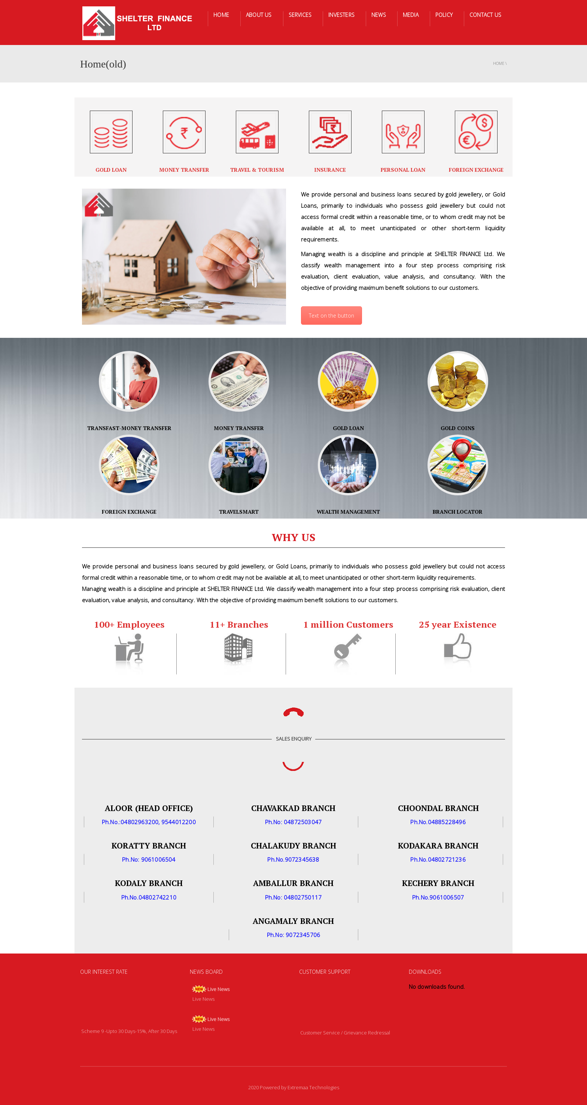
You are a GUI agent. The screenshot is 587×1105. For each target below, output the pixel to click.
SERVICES (300, 14)
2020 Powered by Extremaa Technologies (293, 1087)
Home (498, 63)
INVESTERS (341, 14)
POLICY (444, 14)
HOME (221, 14)
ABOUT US (259, 14)
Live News (218, 989)
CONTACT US (485, 14)
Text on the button (331, 315)
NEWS (378, 14)
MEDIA (411, 14)
